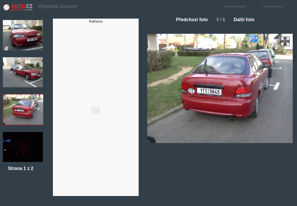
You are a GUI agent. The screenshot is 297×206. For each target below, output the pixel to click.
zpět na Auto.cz (276, 6)
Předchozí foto (190, 19)
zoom (285, 41)
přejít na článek (236, 6)
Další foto (246, 19)
